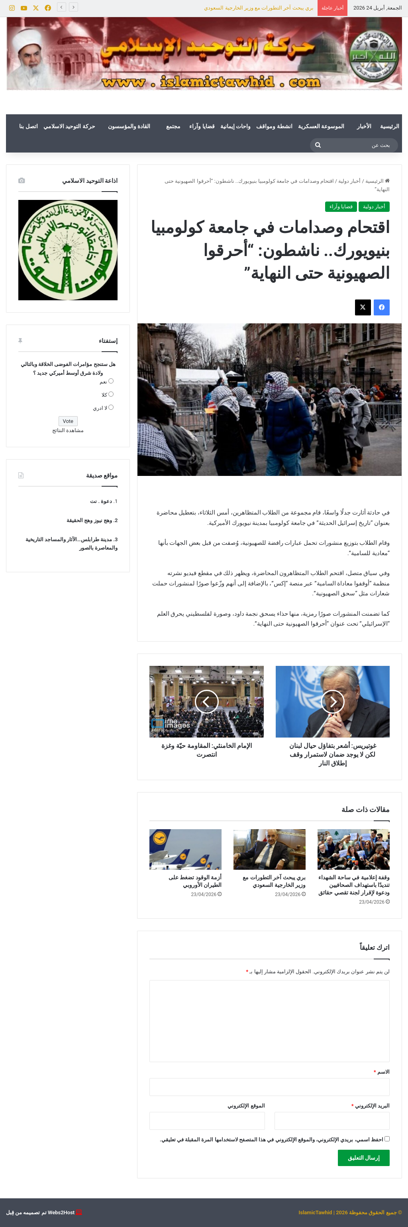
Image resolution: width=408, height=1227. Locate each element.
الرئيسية (389, 126)
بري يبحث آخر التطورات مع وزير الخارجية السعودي (259, 8)
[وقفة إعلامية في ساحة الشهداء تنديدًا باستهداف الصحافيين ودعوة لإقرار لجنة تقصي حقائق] (354, 849)
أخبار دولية (349, 181)
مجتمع (173, 126)
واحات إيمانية (235, 126)
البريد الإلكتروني (370, 1106)
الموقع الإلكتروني (246, 1106)
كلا (104, 395)
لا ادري (100, 408)
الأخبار (364, 126)
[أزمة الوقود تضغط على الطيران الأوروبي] (185, 849)
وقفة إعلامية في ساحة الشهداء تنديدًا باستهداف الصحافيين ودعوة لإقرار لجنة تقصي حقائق (354, 885)
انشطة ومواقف (274, 126)
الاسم (382, 1072)
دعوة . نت (101, 501)
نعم (103, 382)
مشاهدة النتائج (68, 430)
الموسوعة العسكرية (321, 126)
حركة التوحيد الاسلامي (69, 126)
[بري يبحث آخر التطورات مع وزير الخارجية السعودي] (269, 849)
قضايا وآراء (201, 126)
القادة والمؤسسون (129, 126)
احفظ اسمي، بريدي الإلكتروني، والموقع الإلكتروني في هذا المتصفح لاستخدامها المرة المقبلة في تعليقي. (271, 1140)
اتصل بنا (28, 126)
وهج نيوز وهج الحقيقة (89, 520)
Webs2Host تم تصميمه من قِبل (40, 1212)
